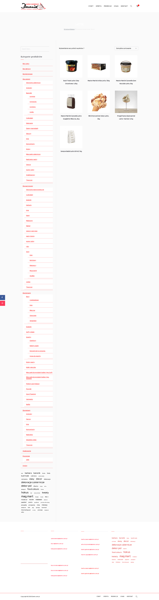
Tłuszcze (29, 180)
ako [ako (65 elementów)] (22, 473)
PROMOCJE (108, 6)
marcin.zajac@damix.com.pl (89, 554)
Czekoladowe (34, 300)
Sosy (27, 252)
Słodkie (32, 276)
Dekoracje (29, 123)
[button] (131, 6)
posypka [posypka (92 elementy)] (24, 505)
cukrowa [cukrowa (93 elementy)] (34, 476)
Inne (27, 139)
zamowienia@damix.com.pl (59, 538)
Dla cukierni (26, 79)
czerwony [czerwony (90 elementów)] (24, 479)
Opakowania (27, 451)
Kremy (28, 149)
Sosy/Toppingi (31, 394)
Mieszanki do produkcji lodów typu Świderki (37, 377)
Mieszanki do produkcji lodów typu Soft (39, 372)
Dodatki (28, 327)
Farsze (28, 419)
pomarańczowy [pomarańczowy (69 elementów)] (45, 502)
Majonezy (33, 265)
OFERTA (99, 6)
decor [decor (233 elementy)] (39, 478)
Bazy (28, 296)
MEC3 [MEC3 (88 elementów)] (46, 497)
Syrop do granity (35, 356)
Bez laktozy (27, 69)
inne (27, 210)
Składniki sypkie (31, 440)
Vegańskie (33, 321)
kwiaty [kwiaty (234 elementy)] (45, 492)
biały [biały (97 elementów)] (48, 473)
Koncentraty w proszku (37, 351)
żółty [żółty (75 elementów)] (22, 512)
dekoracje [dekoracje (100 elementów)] (47, 479)
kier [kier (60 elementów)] (31, 493)
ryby (27, 246)
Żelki (27, 460)
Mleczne (32, 310)
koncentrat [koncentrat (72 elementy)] (37, 493)
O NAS (116, 6)
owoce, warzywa (31, 231)
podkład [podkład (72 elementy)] (36, 502)
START (91, 6)
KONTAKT (124, 6)
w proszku (33, 101)
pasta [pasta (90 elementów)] (30, 502)
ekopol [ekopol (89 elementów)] (23, 489)
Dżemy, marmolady (32, 128)
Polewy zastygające (32, 384)
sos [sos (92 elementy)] (29, 507)
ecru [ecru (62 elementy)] (45, 486)
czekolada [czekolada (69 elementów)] (41, 476)
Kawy (28, 215)
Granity (28, 337)
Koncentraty (30, 144)
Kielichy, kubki (34, 346)
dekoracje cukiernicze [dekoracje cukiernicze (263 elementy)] (32, 482)
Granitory (33, 340)
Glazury (28, 133)
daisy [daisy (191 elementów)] (31, 479)
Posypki (28, 389)
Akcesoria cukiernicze (33, 83)
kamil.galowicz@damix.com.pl (90, 549)
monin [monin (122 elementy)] (31, 499)
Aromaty (29, 88)
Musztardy (33, 270)
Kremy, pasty (30, 362)
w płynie (32, 96)
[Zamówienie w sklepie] (126, 48)
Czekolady (29, 118)
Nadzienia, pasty (31, 159)
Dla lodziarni (27, 293)
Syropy (25, 465)
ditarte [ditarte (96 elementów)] (35, 486)
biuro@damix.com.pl (57, 543)
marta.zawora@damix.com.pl (90, 539)
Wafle (28, 404)
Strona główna (69, 29)
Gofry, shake (30, 332)
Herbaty (29, 205)
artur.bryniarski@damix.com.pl (90, 544)
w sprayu (33, 107)
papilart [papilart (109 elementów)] (24, 502)
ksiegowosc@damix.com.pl (59, 549)
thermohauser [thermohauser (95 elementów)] (26, 510)
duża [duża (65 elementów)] (41, 486)
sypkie (28, 282)
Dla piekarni (26, 410)
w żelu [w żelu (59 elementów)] (34, 510)
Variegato (29, 399)
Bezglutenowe (28, 74)
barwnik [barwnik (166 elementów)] (36, 473)
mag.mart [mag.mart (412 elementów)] (27, 496)
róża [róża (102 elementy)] (38, 505)
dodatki (28, 200)
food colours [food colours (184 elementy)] (33, 489)
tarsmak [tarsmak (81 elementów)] (44, 507)
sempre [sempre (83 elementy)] (23, 507)
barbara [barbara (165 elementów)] (28, 473)
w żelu (32, 112)
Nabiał (28, 226)
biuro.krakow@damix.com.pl (59, 565)
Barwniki (29, 93)
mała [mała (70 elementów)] (41, 497)
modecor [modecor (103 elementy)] (24, 500)
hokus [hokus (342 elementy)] (24, 492)
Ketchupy (33, 260)
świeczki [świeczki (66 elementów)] (46, 510)
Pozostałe (26, 456)
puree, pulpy (30, 170)
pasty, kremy (30, 236)
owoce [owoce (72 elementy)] (45, 499)
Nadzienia (29, 434)
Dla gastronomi (28, 186)
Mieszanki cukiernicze (33, 154)
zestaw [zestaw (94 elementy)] (40, 510)
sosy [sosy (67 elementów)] (33, 507)
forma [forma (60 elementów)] (42, 489)
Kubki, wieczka (31, 367)
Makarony (29, 220)
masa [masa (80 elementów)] (36, 497)
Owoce (28, 164)
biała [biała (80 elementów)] (43, 473)
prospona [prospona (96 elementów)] (32, 505)
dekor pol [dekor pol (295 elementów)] (26, 485)
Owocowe (33, 315)
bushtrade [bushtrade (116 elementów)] (25, 476)
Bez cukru (26, 63)
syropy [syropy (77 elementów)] (38, 507)
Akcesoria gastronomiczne (35, 189)
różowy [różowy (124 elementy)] (45, 505)
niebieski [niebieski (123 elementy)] (39, 499)
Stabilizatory (30, 175)
